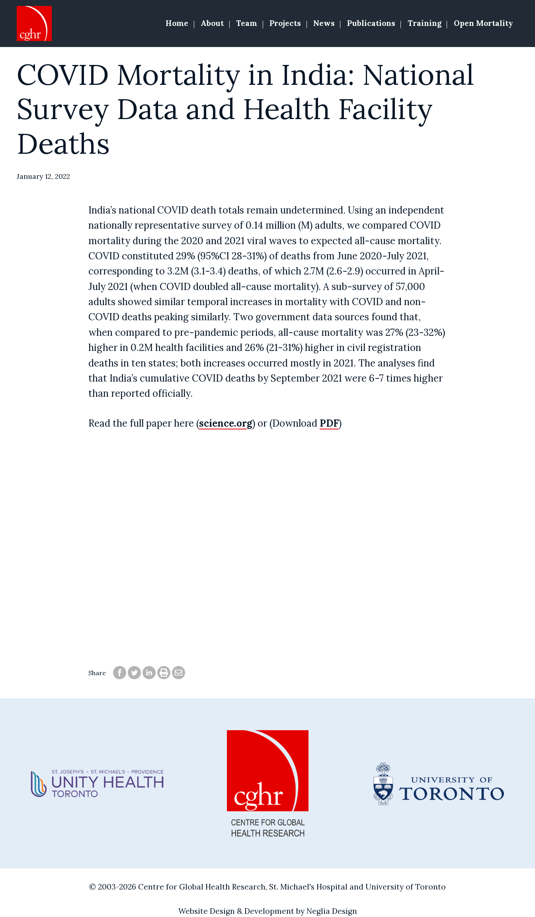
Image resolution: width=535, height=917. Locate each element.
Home (177, 23)
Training (424, 23)
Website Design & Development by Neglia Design (267, 911)
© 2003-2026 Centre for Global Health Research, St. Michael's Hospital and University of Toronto (267, 887)
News (324, 23)
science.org (225, 423)
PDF (329, 423)
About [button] (212, 23)
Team (246, 23)
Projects (285, 23)
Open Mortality (483, 23)
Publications (371, 23)
